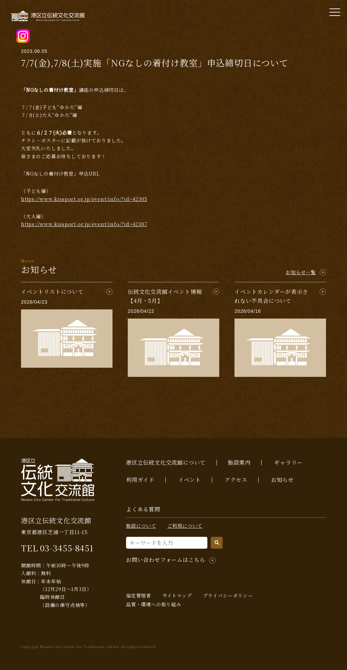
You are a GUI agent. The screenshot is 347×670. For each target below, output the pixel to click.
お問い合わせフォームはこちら (165, 560)
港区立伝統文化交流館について (166, 462)
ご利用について (185, 525)
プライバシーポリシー (228, 595)
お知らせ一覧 (301, 272)
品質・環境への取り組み (153, 604)
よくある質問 (143, 509)
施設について (141, 525)
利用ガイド (140, 480)
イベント (189, 480)
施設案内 (239, 462)
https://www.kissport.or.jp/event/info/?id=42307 (84, 224)
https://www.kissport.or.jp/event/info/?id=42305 (84, 199)
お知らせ (282, 480)
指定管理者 (138, 595)
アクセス (236, 480)
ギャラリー (288, 462)
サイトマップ (177, 595)
